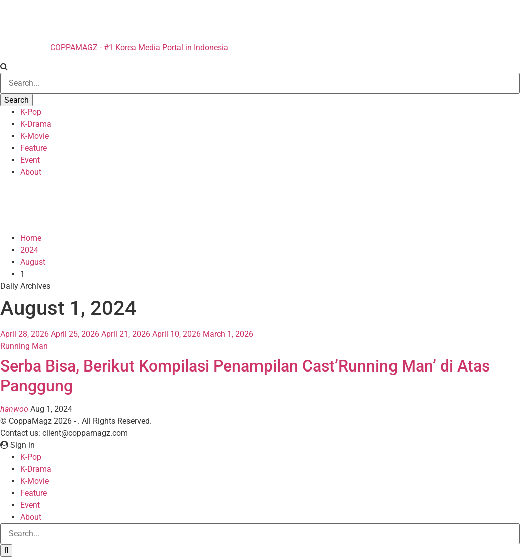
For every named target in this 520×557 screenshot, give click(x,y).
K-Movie (34, 136)
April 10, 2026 (176, 334)
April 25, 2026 (75, 334)
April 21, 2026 (125, 334)
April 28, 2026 (24, 334)
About (30, 172)
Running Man (24, 346)
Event (30, 160)
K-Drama (35, 124)
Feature (33, 148)
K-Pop (30, 112)
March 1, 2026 (228, 334)
